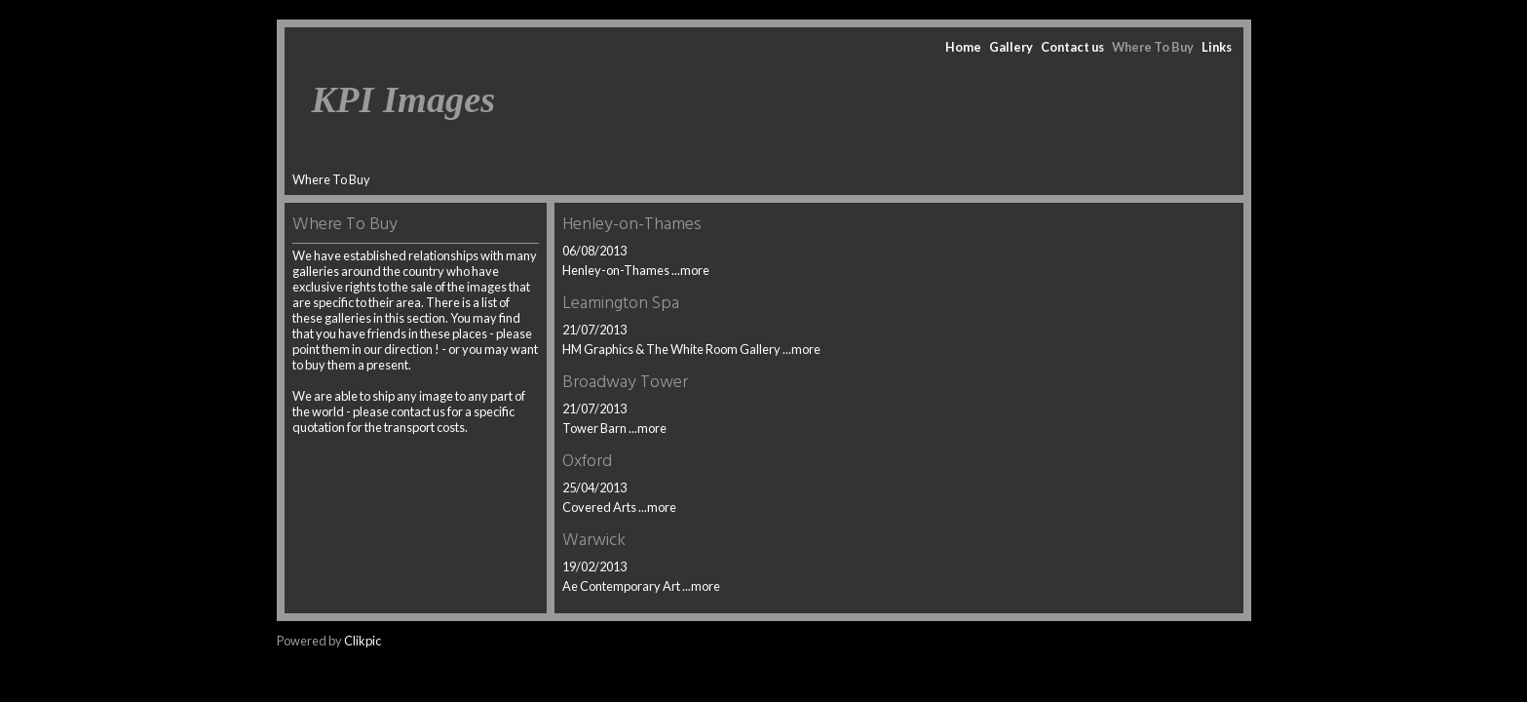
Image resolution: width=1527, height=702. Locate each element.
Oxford (587, 462)
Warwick (594, 540)
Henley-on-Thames (632, 225)
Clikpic (362, 640)
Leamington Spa (620, 304)
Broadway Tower (625, 383)
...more (690, 270)
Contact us (1072, 47)
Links (1217, 47)
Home (963, 47)
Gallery (1011, 47)
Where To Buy (1153, 47)
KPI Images (404, 99)
